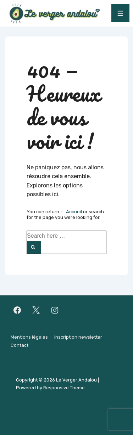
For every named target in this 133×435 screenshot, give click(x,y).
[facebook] (17, 310)
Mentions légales (29, 337)
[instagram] (55, 310)
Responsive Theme (64, 387)
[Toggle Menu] (120, 13)
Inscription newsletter (78, 337)
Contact (19, 345)
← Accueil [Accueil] (71, 211)
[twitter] (36, 310)
